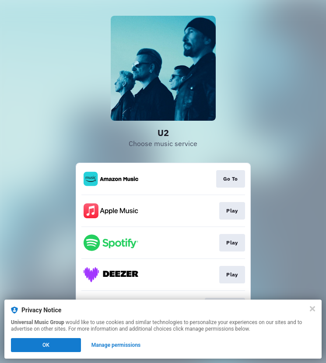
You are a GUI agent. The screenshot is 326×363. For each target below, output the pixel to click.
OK (45, 345)
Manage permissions (116, 345)
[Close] (312, 309)
